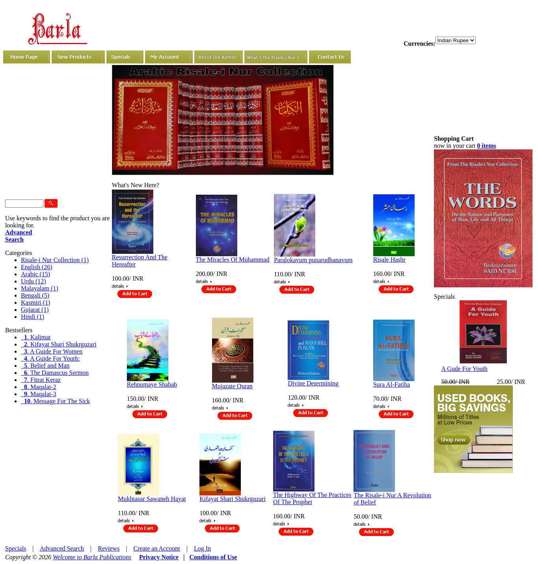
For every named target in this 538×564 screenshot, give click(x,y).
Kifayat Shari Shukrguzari (232, 498)
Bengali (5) (35, 295)
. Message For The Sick (55, 401)
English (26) (36, 267)
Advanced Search (62, 548)
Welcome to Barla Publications (92, 557)
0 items (486, 145)
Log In (202, 548)
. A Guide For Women (51, 351)
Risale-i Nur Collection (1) (55, 260)
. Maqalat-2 (38, 386)
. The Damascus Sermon (55, 372)
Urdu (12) (33, 281)
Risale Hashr (389, 259)
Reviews (108, 548)
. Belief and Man (45, 365)
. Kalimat (36, 337)
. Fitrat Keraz (41, 379)
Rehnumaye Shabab (152, 384)
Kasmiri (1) (35, 302)
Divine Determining (313, 383)
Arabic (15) (35, 274)
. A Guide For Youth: (50, 358)
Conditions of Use (213, 557)
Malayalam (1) (39, 288)
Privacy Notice (159, 557)
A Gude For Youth (464, 368)
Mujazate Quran (232, 386)
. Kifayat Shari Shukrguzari (59, 344)
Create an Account (157, 548)
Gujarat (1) (35, 309)
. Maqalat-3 (38, 394)
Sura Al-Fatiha (391, 384)
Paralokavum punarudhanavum (313, 260)
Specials (15, 548)
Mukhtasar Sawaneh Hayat (152, 498)
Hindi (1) (32, 316)
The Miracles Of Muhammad (233, 259)
